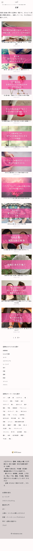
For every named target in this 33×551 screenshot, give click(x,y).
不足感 (16, 408)
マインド (5, 408)
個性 (4, 415)
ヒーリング (6, 371)
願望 (22, 442)
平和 (23, 425)
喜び (25, 411)
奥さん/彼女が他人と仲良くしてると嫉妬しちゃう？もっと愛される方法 (16, 308)
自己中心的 (6, 425)
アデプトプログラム (8, 507)
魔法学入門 (5, 511)
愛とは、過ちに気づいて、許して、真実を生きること (16, 70)
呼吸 (9, 415)
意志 (4, 432)
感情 (4, 381)
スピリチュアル (7, 367)
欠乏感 (4, 435)
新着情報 (5, 357)
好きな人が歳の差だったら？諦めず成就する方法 (16, 176)
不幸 (9, 421)
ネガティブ (6, 411)
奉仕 (10, 445)
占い (3, 516)
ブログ (4, 532)
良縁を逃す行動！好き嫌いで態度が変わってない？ (16, 281)
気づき (13, 438)
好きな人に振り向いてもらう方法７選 (16, 229)
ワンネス (15, 421)
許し (17, 418)
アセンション (23, 415)
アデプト (5, 391)
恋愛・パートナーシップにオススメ (13, 524)
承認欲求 (15, 415)
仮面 (4, 421)
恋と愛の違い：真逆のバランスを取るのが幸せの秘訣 (16, 96)
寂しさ (25, 432)
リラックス (6, 438)
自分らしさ (19, 411)
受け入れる (24, 418)
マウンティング (18, 435)
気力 (10, 435)
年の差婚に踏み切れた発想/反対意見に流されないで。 (16, 255)
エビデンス (19, 404)
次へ (18, 344)
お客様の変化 (6, 499)
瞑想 (4, 385)
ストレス (5, 388)
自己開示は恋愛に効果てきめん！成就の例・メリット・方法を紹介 (16, 43)
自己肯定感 (15, 442)
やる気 (4, 445)
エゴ (4, 404)
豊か (4, 442)
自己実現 (19, 438)
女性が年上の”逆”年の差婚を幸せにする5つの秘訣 (16, 150)
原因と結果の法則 (19, 428)
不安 (4, 418)
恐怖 (11, 408)
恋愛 (4, 378)
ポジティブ (10, 418)
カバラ (4, 364)
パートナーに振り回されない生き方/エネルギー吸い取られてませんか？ (16, 336)
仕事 (9, 404)
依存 (9, 442)
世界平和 (22, 421)
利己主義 (13, 425)
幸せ (4, 374)
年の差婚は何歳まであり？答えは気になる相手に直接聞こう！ (16, 123)
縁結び (9, 432)
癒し (12, 411)
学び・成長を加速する (9, 528)
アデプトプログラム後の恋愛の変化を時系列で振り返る (16, 202)
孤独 (20, 432)
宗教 (4, 428)
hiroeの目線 (6, 361)
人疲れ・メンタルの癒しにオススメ (13, 520)
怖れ (25, 438)
